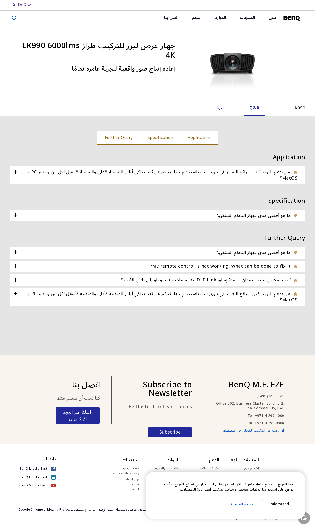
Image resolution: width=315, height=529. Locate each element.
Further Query (119, 137)
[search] (14, 18)
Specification (160, 137)
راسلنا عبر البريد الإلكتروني (78, 415)
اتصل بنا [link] (171, 17)
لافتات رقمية (131, 468)
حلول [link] (273, 17)
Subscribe (170, 432)
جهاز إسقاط (132, 479)
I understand (277, 504)
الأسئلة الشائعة (209, 468)
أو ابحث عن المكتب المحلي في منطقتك (253, 430)
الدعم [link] (197, 17)
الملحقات (134, 489)
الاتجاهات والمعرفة (167, 468)
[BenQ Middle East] (37, 469)
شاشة (136, 484)
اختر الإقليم (251, 468)
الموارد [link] (220, 17)
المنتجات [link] (247, 17)
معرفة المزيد (242, 504)
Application (199, 137)
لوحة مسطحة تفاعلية (126, 473)
